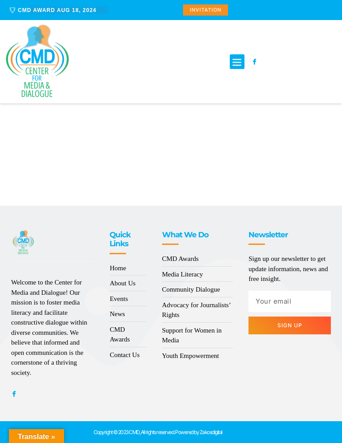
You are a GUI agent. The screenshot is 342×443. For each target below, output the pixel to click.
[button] (237, 61)
